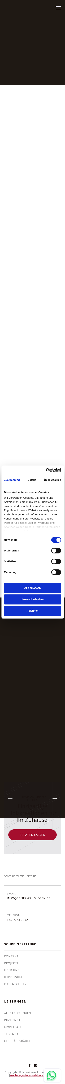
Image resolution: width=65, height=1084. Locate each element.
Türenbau (12, 1034)
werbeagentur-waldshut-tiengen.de (33, 1075)
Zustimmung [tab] (12, 479)
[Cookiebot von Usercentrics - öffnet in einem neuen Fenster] (46, 470)
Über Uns (11, 970)
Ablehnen (32, 610)
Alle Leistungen (17, 1013)
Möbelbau (12, 1027)
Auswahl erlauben (32, 599)
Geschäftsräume (18, 1041)
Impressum (13, 977)
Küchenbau (13, 1020)
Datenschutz (15, 984)
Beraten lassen (32, 835)
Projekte (11, 963)
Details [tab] (32, 479)
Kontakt (11, 956)
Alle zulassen (32, 587)
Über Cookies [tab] (52, 479)
